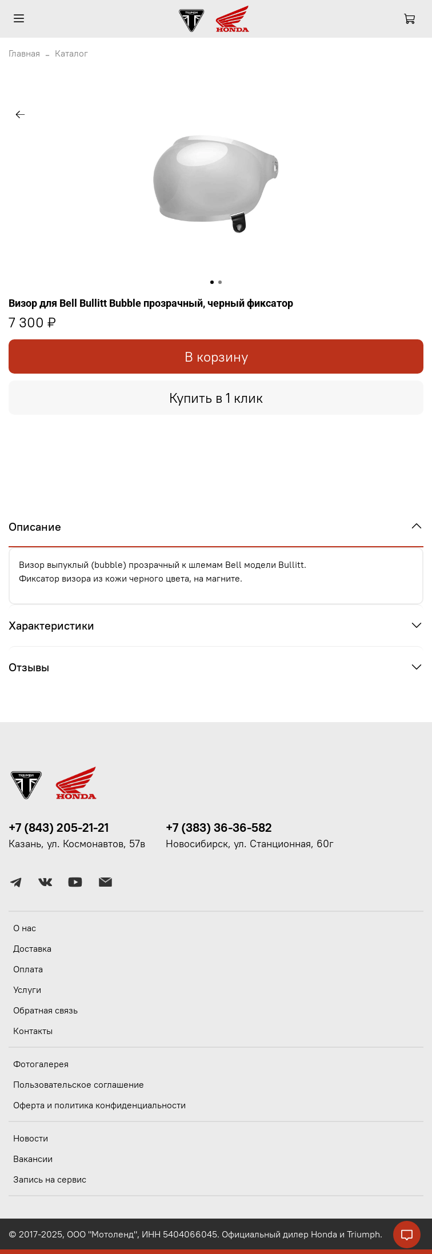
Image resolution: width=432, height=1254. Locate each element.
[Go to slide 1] (212, 282)
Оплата (28, 969)
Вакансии (33, 1158)
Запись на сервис (49, 1179)
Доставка (32, 948)
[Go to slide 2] (220, 282)
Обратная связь (45, 1010)
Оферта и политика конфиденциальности (99, 1105)
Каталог (71, 53)
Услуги (27, 989)
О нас (24, 928)
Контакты (33, 1030)
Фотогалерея (41, 1063)
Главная (24, 53)
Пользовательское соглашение (78, 1084)
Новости (30, 1138)
